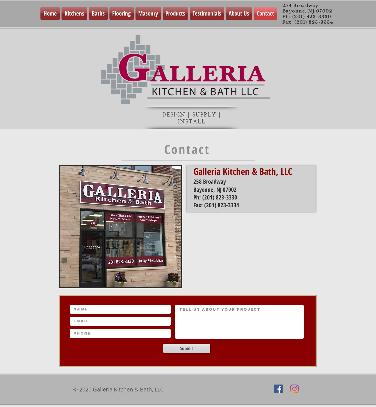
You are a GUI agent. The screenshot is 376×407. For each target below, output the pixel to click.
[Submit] (186, 348)
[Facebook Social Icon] (278, 389)
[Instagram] (294, 389)
